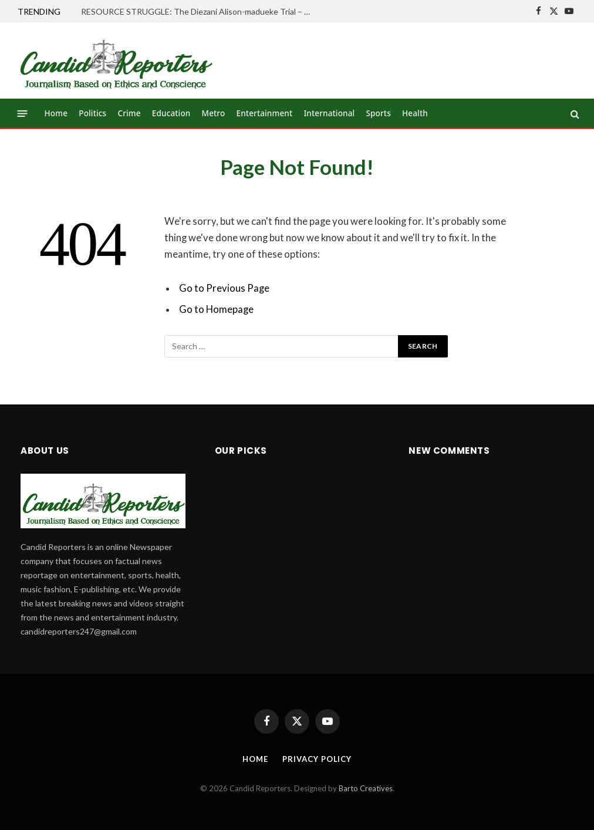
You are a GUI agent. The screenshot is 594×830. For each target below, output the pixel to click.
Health (415, 113)
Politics (92, 113)
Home (56, 113)
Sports (378, 113)
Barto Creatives (366, 788)
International (329, 113)
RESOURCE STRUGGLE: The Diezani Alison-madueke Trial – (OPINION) (198, 11)
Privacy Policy (317, 759)
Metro (213, 113)
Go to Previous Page (224, 288)
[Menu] (23, 113)
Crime (128, 113)
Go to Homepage (216, 309)
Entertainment (265, 113)
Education (171, 113)
